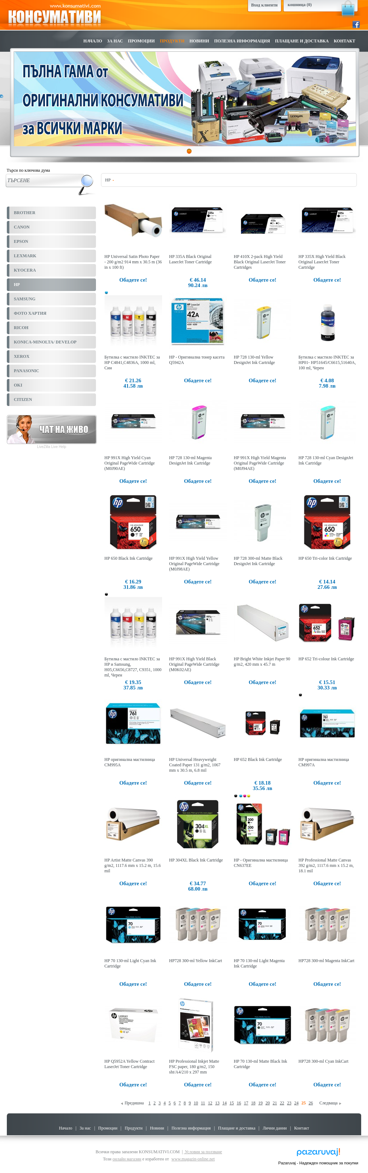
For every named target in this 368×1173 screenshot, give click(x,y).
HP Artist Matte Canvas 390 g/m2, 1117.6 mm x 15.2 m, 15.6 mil (133, 865)
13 (217, 1102)
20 (268, 1102)
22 (282, 1102)
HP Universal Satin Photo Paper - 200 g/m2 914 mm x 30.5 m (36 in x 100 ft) (133, 262)
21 (275, 1102)
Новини (199, 40)
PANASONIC (26, 370)
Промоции (141, 40)
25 (304, 1102)
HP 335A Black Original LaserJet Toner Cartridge (190, 259)
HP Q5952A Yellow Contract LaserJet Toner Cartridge (130, 1064)
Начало (92, 40)
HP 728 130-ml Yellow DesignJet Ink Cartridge (254, 360)
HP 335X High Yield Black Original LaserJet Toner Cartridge (322, 262)
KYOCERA (25, 270)
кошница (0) (300, 4)
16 (239, 1102)
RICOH (21, 327)
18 (253, 1102)
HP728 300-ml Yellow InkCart (195, 960)
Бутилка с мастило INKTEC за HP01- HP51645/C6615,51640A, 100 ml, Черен (327, 362)
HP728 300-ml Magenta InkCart (327, 960)
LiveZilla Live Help (51, 447)
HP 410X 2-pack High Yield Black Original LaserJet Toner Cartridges (260, 262)
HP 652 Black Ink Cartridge (258, 759)
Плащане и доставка (301, 40)
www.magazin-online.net (193, 1159)
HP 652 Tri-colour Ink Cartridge (326, 658)
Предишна (132, 1102)
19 (260, 1102)
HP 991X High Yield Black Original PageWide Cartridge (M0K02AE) (194, 664)
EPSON (21, 241)
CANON (22, 227)
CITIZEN (23, 399)
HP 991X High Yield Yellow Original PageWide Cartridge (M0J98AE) (194, 564)
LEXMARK (25, 255)
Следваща (330, 1102)
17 (246, 1102)
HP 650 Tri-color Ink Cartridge (325, 558)
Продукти (172, 40)
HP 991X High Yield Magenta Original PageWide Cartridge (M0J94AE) (260, 463)
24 (296, 1102)
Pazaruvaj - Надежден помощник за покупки (318, 1163)
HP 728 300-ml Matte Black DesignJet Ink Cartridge (258, 561)
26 (311, 1102)
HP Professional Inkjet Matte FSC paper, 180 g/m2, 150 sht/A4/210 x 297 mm (194, 1067)
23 (289, 1102)
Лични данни (275, 1128)
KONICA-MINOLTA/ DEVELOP (45, 342)
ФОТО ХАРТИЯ (30, 313)
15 (232, 1102)
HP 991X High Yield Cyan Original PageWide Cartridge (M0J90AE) (130, 463)
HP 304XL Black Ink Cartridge (196, 860)
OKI (18, 385)
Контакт (344, 40)
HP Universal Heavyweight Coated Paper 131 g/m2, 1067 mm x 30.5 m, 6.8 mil (195, 765)
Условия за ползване (203, 1151)
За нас (115, 40)
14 (224, 1102)
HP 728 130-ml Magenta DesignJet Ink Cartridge (190, 460)
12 (210, 1102)
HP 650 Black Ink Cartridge (129, 558)
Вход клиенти (264, 5)
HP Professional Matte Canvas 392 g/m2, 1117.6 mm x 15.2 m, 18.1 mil (326, 865)
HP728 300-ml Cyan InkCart (324, 1061)
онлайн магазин (126, 1159)
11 (203, 1102)
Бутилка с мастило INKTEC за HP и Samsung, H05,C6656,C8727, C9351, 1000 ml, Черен (133, 667)
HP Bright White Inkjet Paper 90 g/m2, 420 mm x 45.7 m (262, 661)
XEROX (21, 356)
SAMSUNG (25, 298)
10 (196, 1102)
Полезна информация (242, 40)
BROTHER (25, 212)
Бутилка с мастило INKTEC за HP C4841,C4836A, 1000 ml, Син (132, 362)
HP (17, 284)
